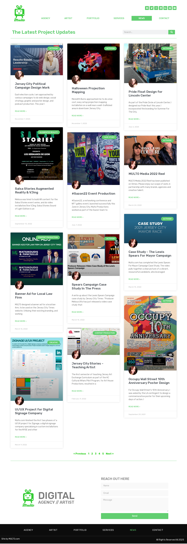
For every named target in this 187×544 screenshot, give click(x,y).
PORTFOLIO (93, 18)
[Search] (171, 32)
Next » (110, 454)
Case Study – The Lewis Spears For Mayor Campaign (150, 253)
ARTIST (68, 18)
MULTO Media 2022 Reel (147, 174)
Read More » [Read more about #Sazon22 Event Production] (77, 217)
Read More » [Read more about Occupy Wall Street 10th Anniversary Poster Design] (134, 406)
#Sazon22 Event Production (93, 193)
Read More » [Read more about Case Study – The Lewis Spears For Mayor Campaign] (134, 279)
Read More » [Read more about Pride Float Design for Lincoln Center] (134, 119)
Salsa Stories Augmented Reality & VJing (34, 190)
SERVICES (119, 18)
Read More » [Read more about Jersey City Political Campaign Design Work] (21, 111)
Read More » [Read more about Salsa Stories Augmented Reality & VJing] (21, 216)
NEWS (142, 18)
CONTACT (164, 18)
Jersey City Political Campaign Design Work (32, 85)
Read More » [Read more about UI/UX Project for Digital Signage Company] (21, 437)
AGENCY (45, 18)
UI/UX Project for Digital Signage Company (34, 411)
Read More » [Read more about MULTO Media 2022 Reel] (134, 197)
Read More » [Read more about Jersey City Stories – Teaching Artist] (77, 391)
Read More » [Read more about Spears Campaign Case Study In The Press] (77, 312)
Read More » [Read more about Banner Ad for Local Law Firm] (21, 322)
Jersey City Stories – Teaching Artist (87, 365)
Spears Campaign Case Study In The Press (89, 286)
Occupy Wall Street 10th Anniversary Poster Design (149, 380)
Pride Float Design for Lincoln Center (145, 93)
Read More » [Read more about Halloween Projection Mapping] (77, 116)
